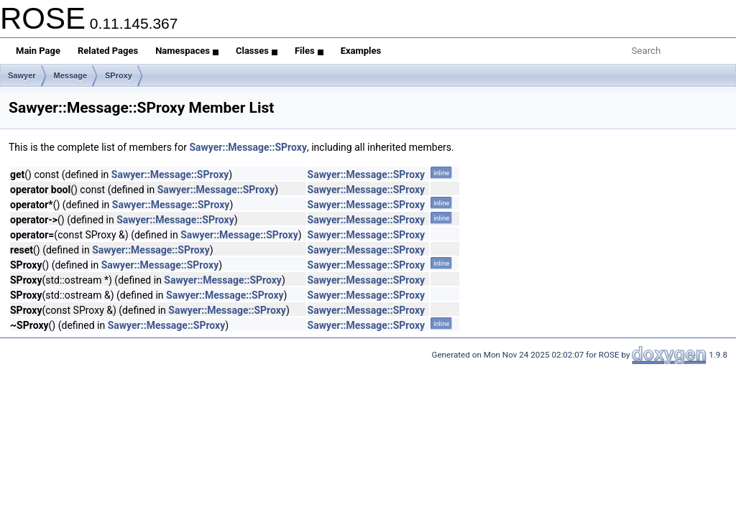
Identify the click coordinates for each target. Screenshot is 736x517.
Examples (361, 50)
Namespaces (186, 50)
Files (309, 50)
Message (70, 75)
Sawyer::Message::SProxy (248, 147)
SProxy (118, 75)
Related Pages (108, 50)
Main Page (38, 50)
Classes (256, 50)
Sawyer (22, 75)
